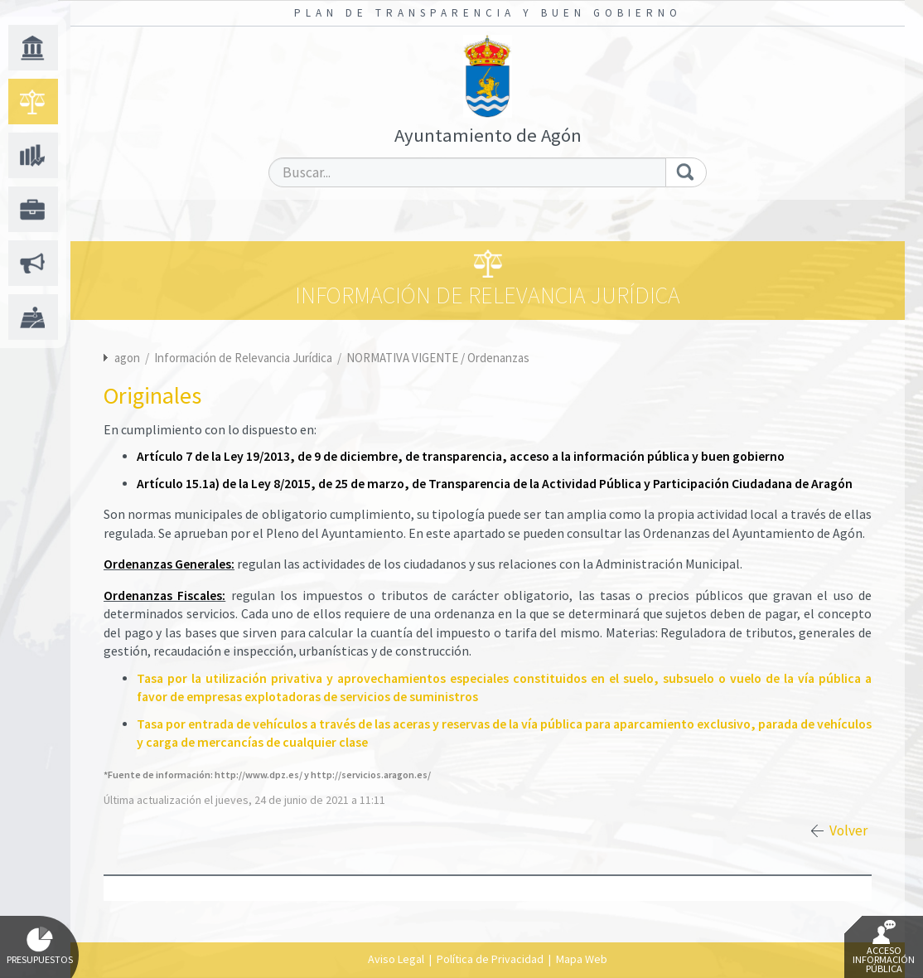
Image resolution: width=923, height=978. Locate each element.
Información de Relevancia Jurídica (244, 358)
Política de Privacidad (490, 958)
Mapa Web (581, 958)
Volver (848, 830)
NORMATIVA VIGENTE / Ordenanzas (437, 358)
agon (127, 358)
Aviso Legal (396, 958)
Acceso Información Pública (884, 947)
